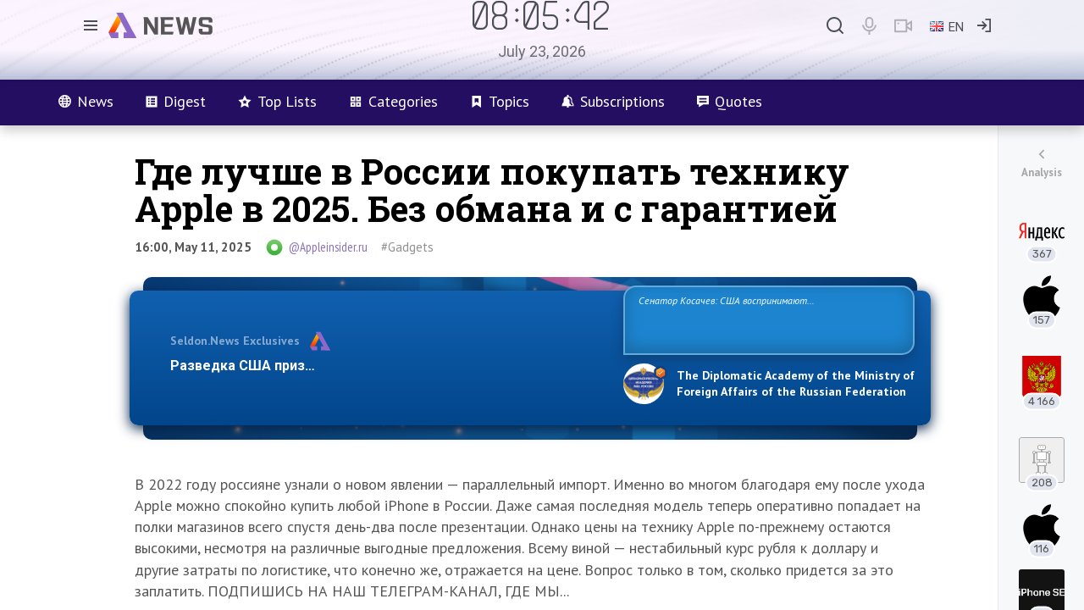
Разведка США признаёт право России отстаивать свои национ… (388, 366)
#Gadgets (407, 247)
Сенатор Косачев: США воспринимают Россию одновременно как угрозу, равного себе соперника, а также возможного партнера (766, 319)
